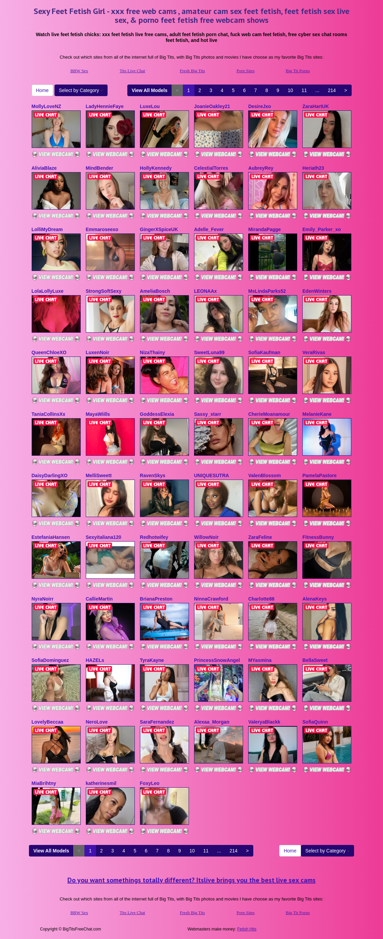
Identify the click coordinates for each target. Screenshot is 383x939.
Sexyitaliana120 (103, 537)
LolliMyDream (47, 229)
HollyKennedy (156, 168)
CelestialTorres (211, 168)
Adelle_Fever (209, 229)
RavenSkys (152, 475)
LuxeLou (150, 106)
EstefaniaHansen (51, 537)
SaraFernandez (157, 722)
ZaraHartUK (315, 106)
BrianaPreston (156, 599)
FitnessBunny (318, 537)
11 (304, 90)
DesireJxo (259, 106)
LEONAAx (205, 291)
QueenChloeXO (49, 352)
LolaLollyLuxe (48, 291)
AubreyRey (260, 168)
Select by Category (81, 90)
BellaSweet (315, 660)
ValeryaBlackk (264, 722)
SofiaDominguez (50, 660)
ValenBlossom (264, 475)
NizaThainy (152, 352)
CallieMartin (99, 599)
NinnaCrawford (211, 599)
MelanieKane (317, 414)
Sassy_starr (207, 414)
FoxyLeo (150, 783)
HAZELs (95, 660)
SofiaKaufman (264, 352)
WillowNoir (206, 537)
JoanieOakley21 (212, 106)
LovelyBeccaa (47, 722)
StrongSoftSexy (104, 291)
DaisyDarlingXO (50, 475)
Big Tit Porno (298, 70)
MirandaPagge (264, 229)
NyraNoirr (43, 599)
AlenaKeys (314, 599)
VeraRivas (313, 352)
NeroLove (97, 722)
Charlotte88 (261, 599)
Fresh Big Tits (192, 70)
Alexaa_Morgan (211, 722)
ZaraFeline (260, 537)
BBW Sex (79, 70)
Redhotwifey (154, 537)
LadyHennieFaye (105, 106)
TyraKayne (152, 660)
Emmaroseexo (102, 229)
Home (42, 90)
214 (332, 90)
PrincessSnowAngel (217, 660)
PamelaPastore (319, 475)
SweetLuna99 (209, 352)
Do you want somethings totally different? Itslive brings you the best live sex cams (191, 880)
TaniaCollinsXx (48, 414)
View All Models (149, 90)
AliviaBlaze (44, 168)
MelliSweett (99, 475)
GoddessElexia (157, 414)
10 (290, 90)
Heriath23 (313, 168)
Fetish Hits (247, 929)
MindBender (99, 168)
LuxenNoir (97, 352)
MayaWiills (98, 414)
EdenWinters (316, 291)
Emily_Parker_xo (321, 229)
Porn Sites (246, 70)
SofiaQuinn (315, 722)
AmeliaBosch (155, 291)
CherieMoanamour (269, 414)
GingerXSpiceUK (159, 229)
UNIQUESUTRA (211, 475)
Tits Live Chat (132, 70)
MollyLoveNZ (46, 106)
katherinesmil (101, 783)
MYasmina (259, 660)
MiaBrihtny (44, 783)
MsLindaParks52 (267, 291)
